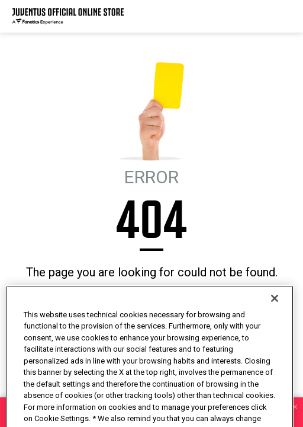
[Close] (275, 317)
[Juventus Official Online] (68, 16)
